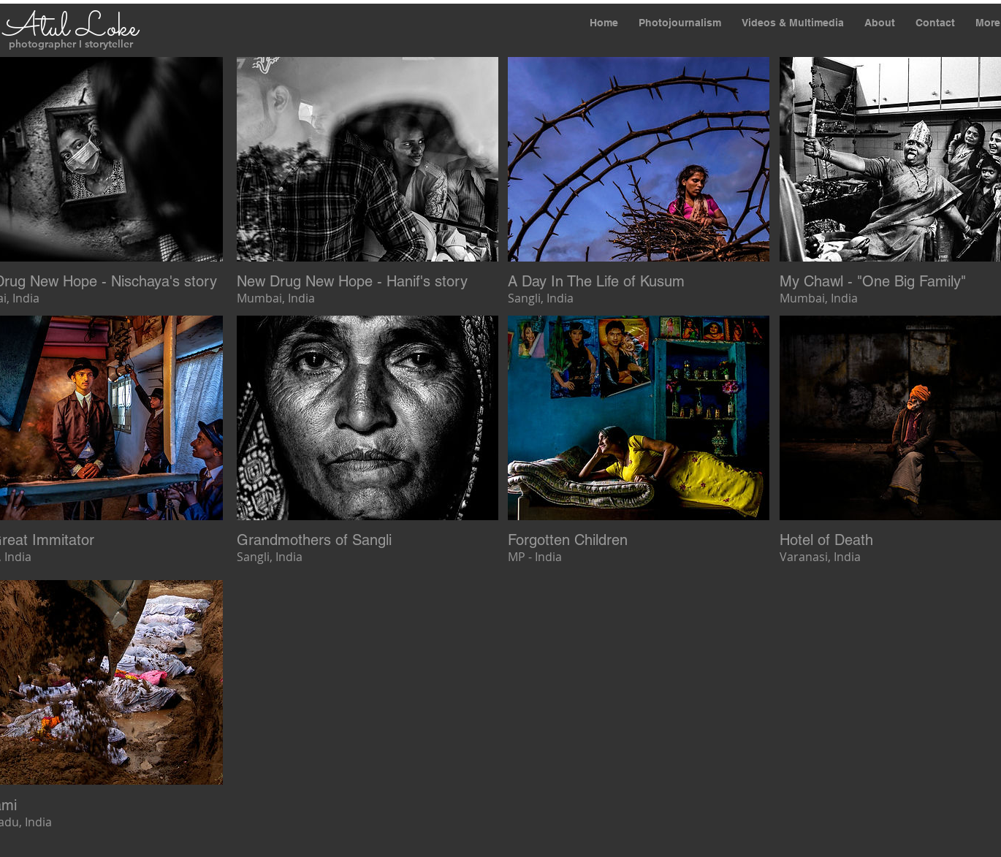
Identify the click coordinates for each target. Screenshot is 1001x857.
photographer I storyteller (71, 43)
